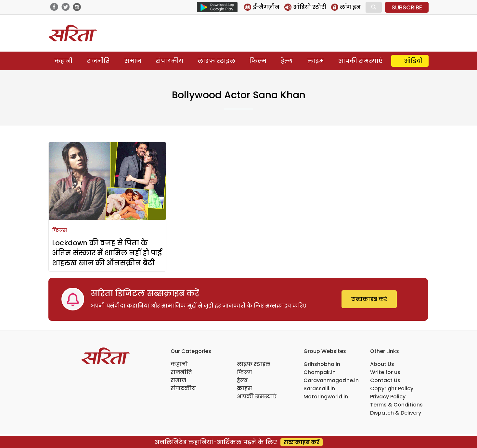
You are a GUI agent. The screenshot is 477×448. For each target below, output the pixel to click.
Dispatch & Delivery (395, 413)
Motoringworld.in (325, 396)
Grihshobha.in (321, 364)
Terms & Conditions (396, 404)
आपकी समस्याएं (360, 61)
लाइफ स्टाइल (216, 61)
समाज (132, 61)
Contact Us (385, 380)
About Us (382, 364)
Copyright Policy (391, 388)
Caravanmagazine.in (331, 380)
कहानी (63, 61)
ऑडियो (413, 61)
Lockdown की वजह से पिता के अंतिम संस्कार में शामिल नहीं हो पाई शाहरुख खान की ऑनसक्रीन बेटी (107, 253)
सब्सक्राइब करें (369, 299)
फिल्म (257, 61)
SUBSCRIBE (407, 7)
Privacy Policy (388, 396)
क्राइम (315, 61)
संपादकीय (169, 61)
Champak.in (319, 372)
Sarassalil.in (319, 388)
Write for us (385, 372)
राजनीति (98, 61)
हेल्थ (287, 61)
